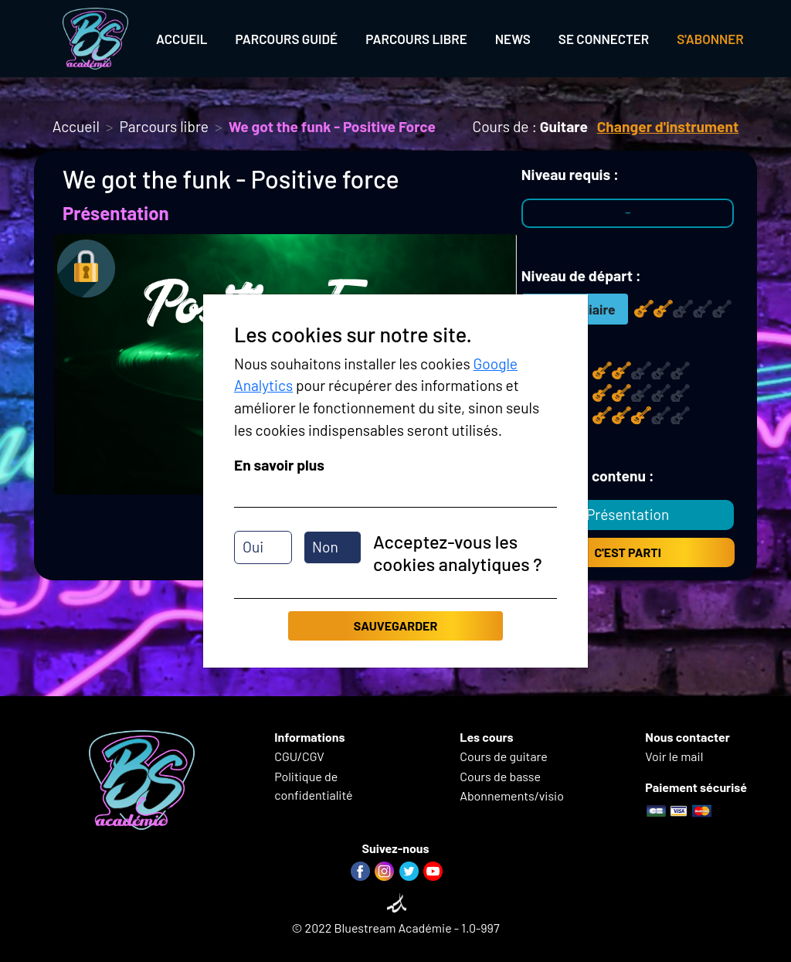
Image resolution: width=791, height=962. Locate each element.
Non (325, 547)
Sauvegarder (395, 625)
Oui (253, 547)
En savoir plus (279, 465)
